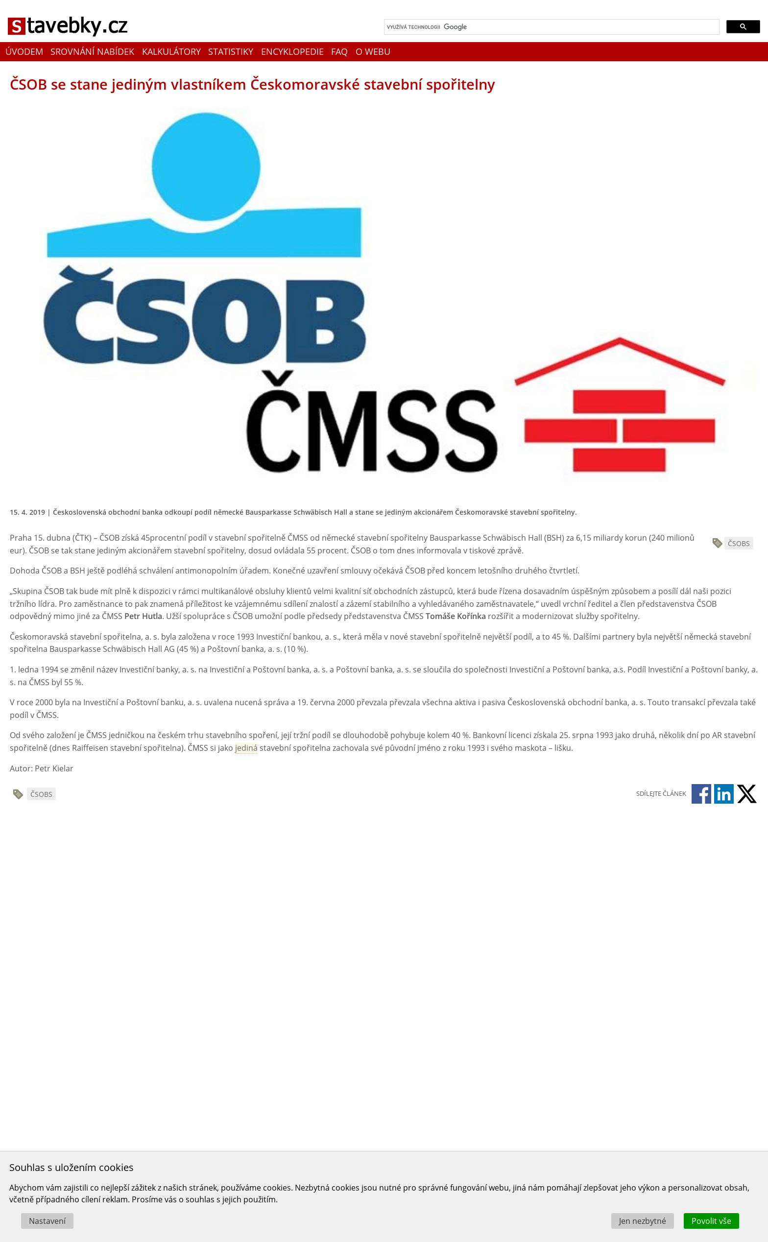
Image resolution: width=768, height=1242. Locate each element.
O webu (373, 51)
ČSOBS (739, 543)
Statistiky (230, 51)
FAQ (339, 51)
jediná (246, 747)
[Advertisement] (166, 894)
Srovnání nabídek (92, 51)
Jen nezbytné (642, 1221)
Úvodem (24, 51)
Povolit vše (711, 1221)
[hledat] (551, 27)
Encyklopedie (292, 51)
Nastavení (47, 1221)
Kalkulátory (171, 51)
